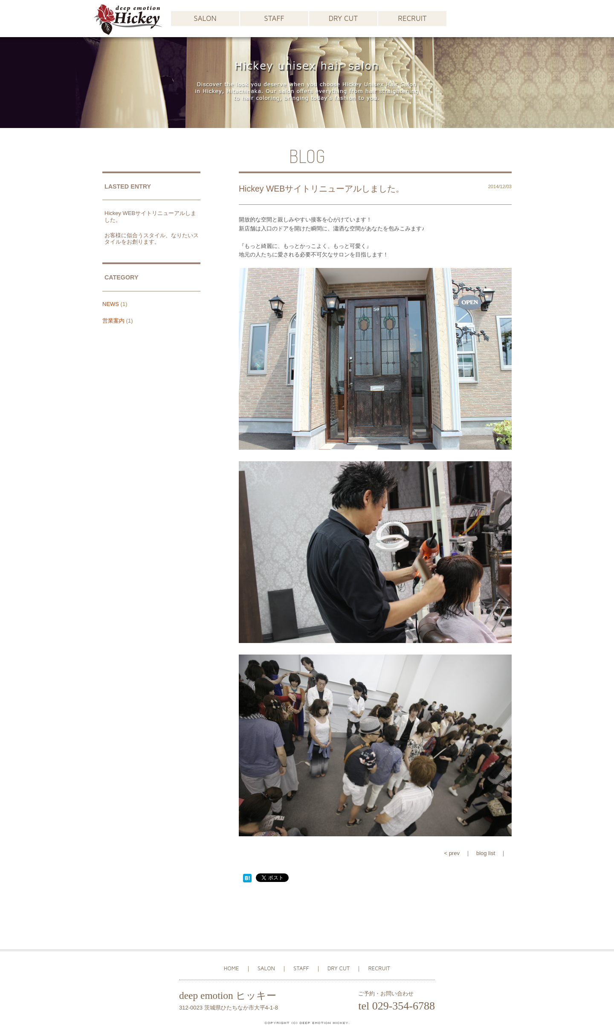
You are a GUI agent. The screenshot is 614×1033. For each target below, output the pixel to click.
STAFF (274, 18)
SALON (205, 18)
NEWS (110, 304)
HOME (231, 968)
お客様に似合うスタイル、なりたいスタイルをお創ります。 (151, 238)
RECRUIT (412, 18)
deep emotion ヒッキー (227, 995)
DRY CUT (343, 18)
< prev (452, 853)
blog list (485, 853)
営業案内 (113, 320)
